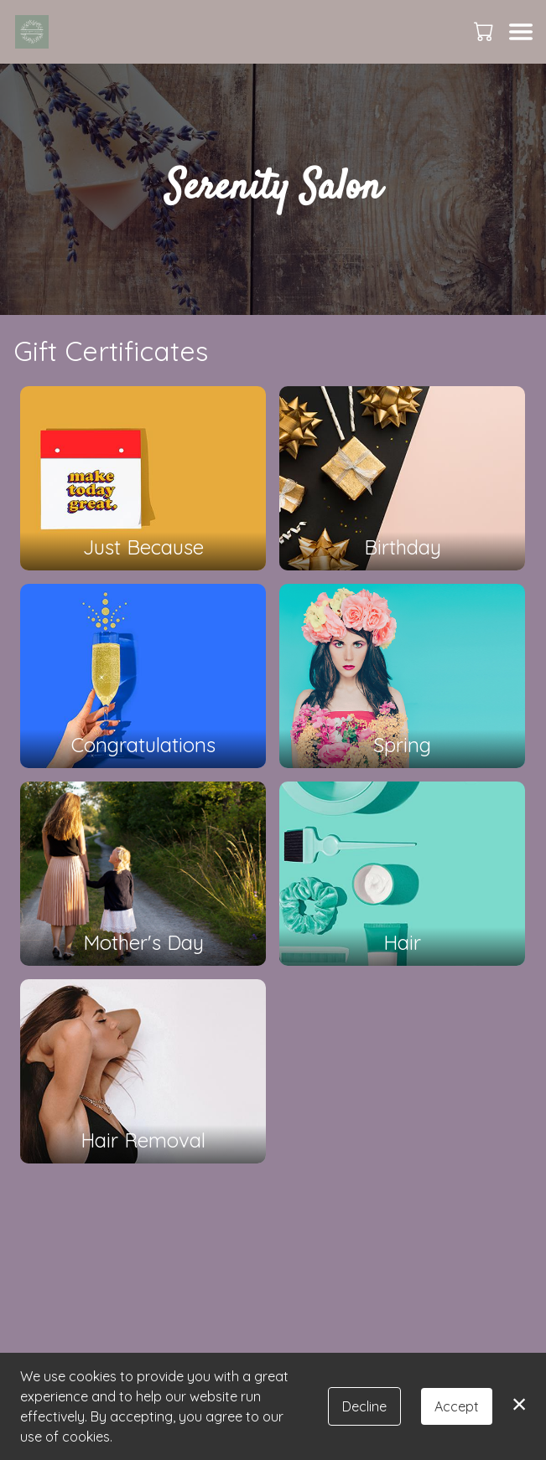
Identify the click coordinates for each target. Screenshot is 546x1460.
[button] (485, 31)
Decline (364, 1406)
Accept (456, 1406)
